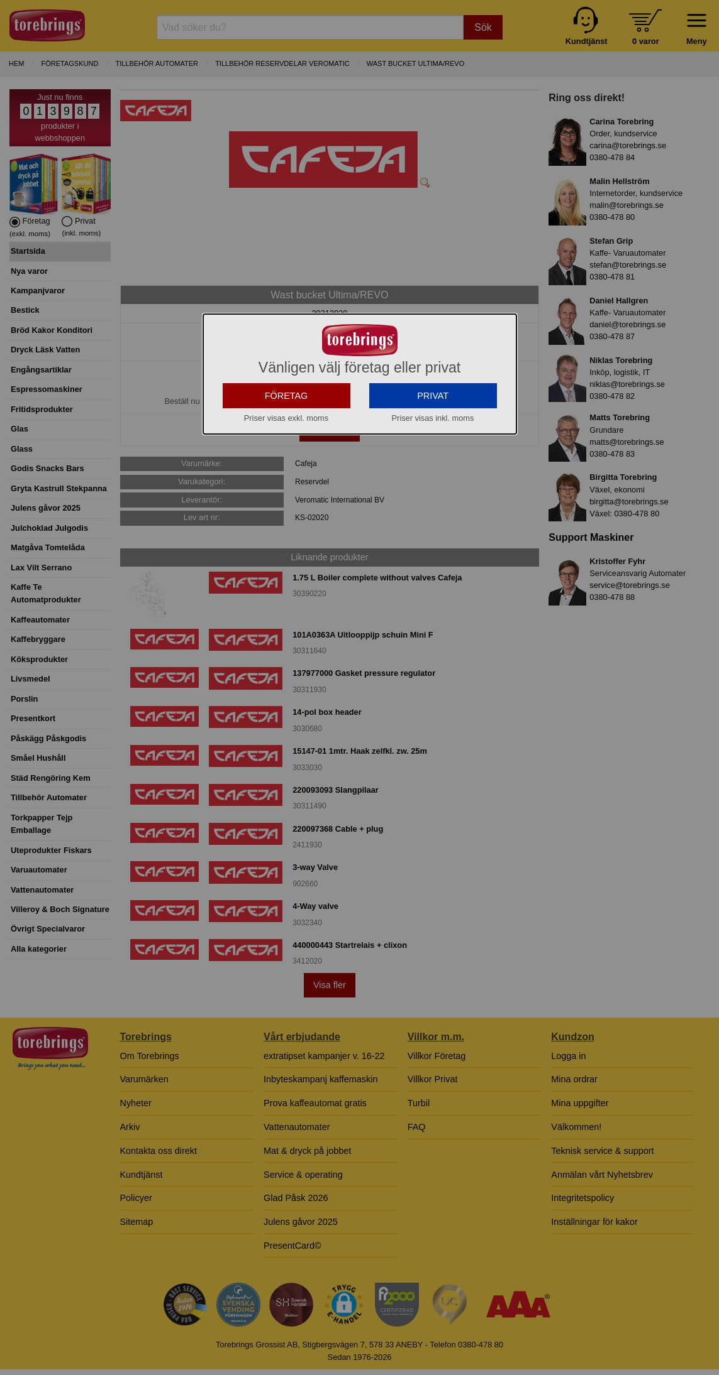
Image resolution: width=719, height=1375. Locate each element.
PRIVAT (433, 428)
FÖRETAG (286, 428)
